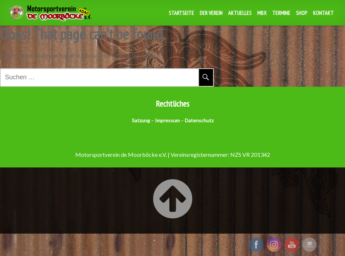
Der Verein (211, 12)
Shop (301, 12)
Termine (281, 12)
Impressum (167, 120)
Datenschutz (199, 120)
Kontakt (323, 12)
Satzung (141, 120)
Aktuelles (240, 12)
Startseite (181, 12)
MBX (261, 12)
